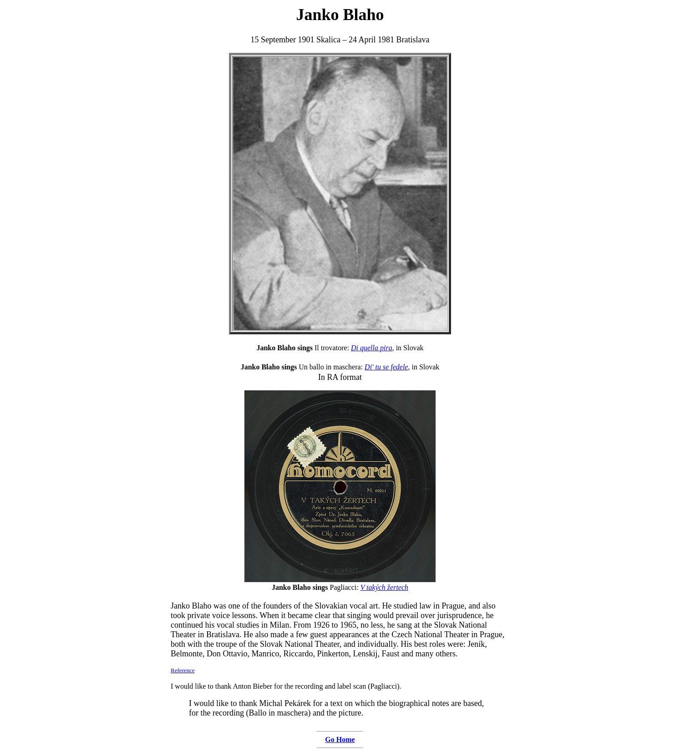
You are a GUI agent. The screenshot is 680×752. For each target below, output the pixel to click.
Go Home (340, 739)
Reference (183, 670)
